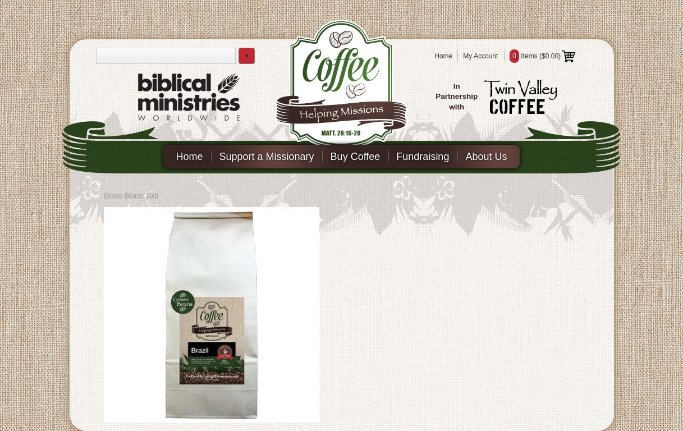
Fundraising (422, 156)
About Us (486, 156)
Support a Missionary (266, 156)
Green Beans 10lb (131, 196)
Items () (542, 56)
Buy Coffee (356, 156)
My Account (480, 56)
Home (443, 56)
